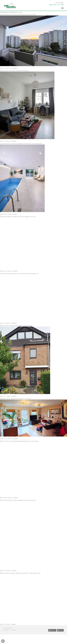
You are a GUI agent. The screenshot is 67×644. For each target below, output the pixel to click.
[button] (52, 630)
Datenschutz (6, 630)
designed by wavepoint (7, 628)
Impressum (13, 630)
